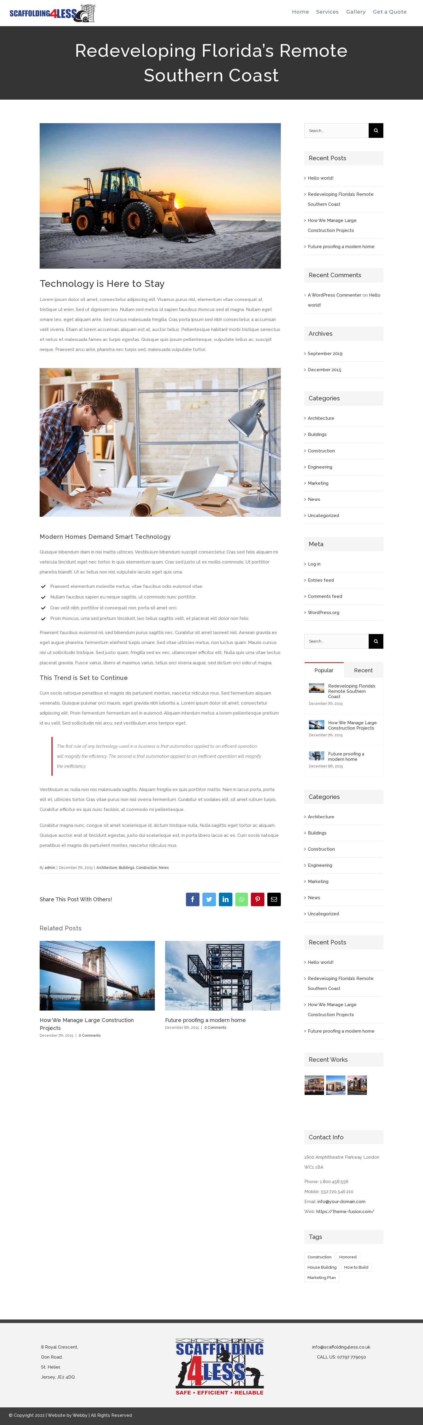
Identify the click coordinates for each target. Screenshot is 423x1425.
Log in (314, 564)
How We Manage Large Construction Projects (352, 725)
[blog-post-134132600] (160, 196)
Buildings (126, 868)
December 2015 (324, 369)
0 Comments (89, 1035)
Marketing (318, 483)
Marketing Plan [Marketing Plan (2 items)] (322, 1277)
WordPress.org (323, 612)
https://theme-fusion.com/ (345, 1211)
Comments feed (325, 596)
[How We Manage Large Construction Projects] (316, 725)
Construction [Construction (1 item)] (320, 1257)
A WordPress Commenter (334, 295)
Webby (80, 1415)
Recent (363, 670)
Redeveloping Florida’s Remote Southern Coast (351, 691)
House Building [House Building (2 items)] (322, 1267)
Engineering (320, 467)
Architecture (106, 868)
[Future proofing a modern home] (316, 756)
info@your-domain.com (341, 1201)
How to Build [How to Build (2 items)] (356, 1267)
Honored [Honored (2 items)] (348, 1257)
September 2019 (325, 353)
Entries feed (321, 580)
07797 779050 (351, 1357)
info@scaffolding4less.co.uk (341, 1347)
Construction (146, 868)
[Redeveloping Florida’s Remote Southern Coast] (316, 688)
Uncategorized (323, 515)
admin (50, 868)
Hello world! (320, 178)
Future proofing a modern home (205, 1020)
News (164, 868)
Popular (324, 670)
